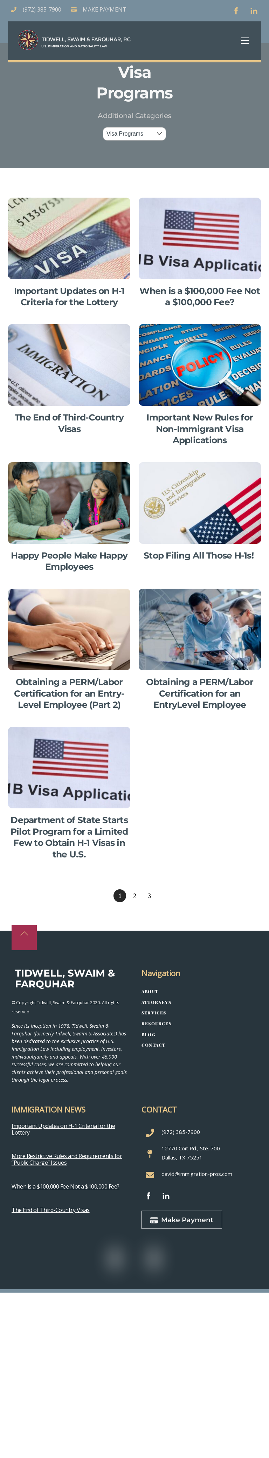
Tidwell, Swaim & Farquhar (65, 978)
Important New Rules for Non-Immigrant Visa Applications (199, 428)
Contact (153, 1045)
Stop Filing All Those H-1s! (200, 555)
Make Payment (181, 1219)
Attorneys (156, 1002)
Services (154, 1012)
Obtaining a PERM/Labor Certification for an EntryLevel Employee (199, 693)
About (150, 991)
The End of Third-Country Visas (51, 1210)
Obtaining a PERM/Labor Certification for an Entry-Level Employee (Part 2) (69, 693)
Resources (157, 1023)
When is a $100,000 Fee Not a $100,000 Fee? (65, 1186)
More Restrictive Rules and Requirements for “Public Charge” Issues (67, 1159)
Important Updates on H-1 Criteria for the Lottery (63, 1129)
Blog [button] (149, 1034)
